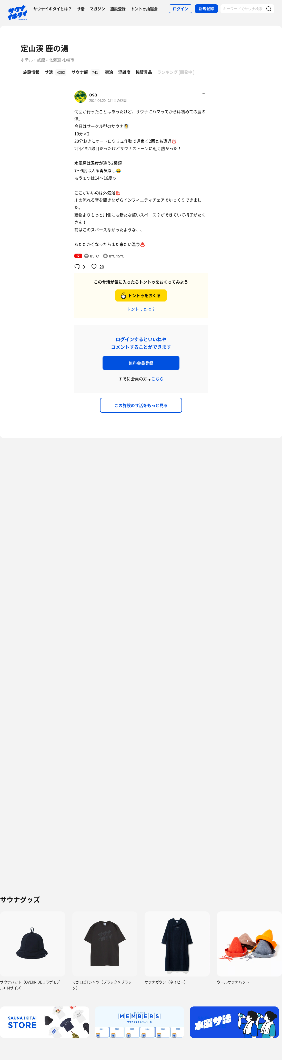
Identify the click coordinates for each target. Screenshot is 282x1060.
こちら (157, 379)
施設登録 (118, 9)
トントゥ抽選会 (144, 9)
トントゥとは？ (141, 309)
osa (93, 94)
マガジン (97, 9)
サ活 (81, 9)
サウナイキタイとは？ (52, 9)
